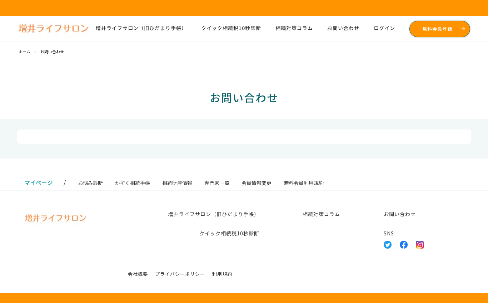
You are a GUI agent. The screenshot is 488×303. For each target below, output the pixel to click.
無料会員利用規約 (304, 182)
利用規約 (222, 273)
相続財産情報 (177, 182)
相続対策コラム (294, 27)
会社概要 (138, 273)
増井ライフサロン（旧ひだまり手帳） (141, 27)
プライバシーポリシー (180, 273)
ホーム (25, 51)
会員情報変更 (256, 182)
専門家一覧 (216, 182)
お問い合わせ (343, 27)
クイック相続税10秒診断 (231, 27)
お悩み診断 (90, 182)
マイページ (38, 182)
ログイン (384, 27)
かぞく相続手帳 (132, 182)
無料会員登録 (437, 28)
